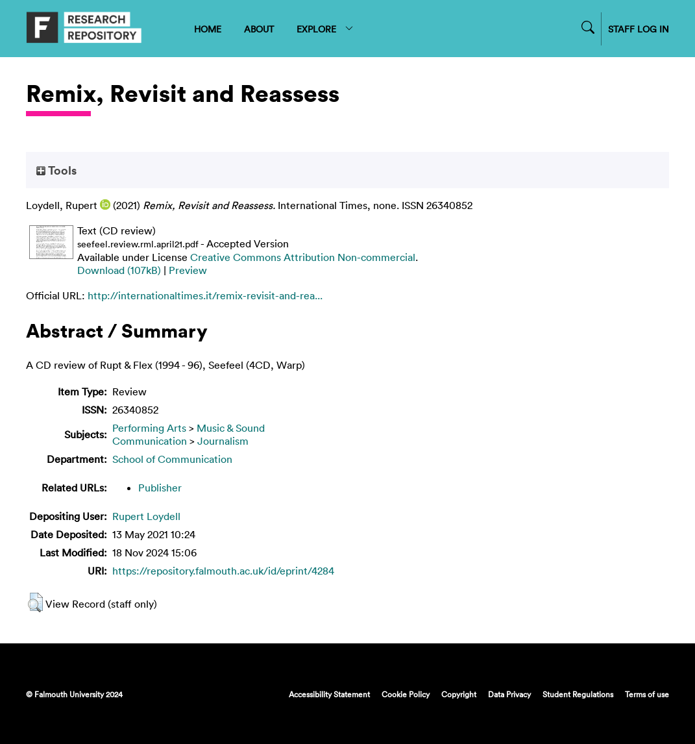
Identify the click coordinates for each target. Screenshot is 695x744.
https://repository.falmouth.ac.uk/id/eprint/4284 (223, 570)
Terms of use (647, 694)
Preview (188, 270)
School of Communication (172, 459)
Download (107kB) (119, 270)
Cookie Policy (406, 694)
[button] (35, 602)
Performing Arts (149, 427)
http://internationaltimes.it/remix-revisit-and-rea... (205, 295)
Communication (149, 440)
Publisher (160, 487)
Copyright (458, 694)
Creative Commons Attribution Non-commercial (302, 257)
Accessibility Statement (329, 694)
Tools (56, 170)
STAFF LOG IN (638, 29)
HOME (207, 29)
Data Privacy (509, 694)
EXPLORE (325, 29)
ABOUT (259, 29)
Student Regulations (578, 694)
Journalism (223, 440)
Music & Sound (231, 427)
